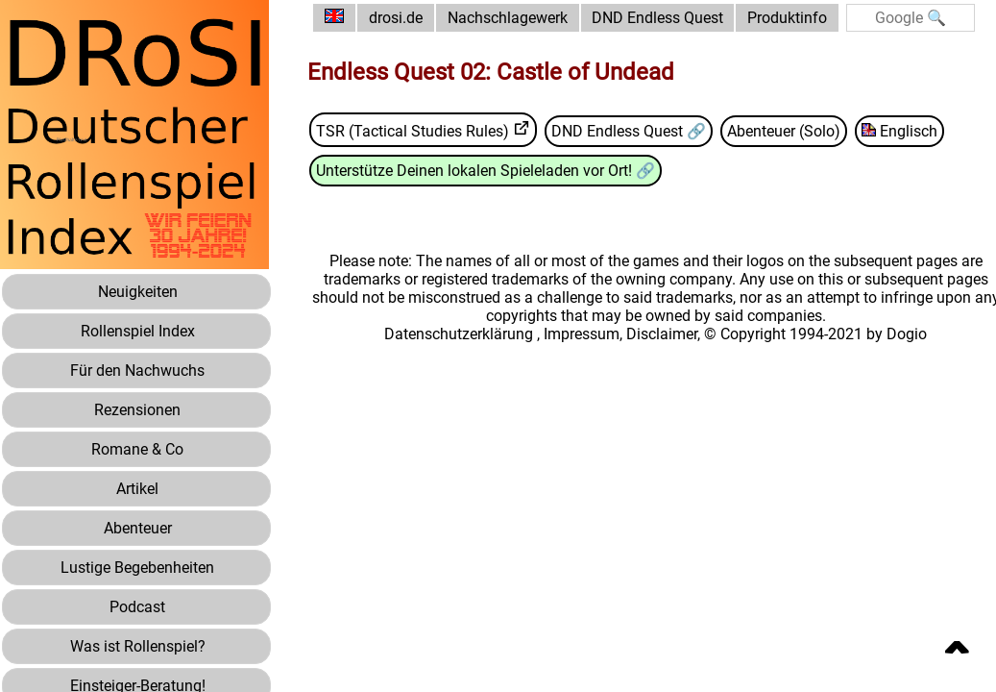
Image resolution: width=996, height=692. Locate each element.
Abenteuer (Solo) (783, 131)
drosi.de (396, 18)
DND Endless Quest (657, 18)
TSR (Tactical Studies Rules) (412, 131)
